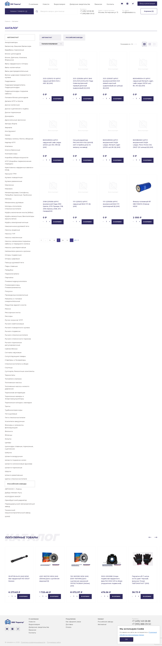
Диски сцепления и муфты (17, 109)
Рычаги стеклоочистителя (16, 335)
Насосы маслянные (13, 237)
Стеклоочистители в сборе (16, 364)
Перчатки (9, 277)
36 (136, 44)
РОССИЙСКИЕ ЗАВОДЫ (16, 484)
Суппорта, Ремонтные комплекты (19, 371)
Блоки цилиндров (13, 54)
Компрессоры (11, 154)
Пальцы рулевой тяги (14, 263)
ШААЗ (7, 516)
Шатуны (8, 453)
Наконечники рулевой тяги (17, 226)
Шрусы (8, 471)
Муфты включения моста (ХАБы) (19, 212)
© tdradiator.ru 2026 (12, 642)
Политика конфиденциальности (33, 642)
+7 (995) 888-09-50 (87, 14)
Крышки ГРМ (10, 174)
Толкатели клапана (13, 379)
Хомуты (8, 439)
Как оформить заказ (73, 622)
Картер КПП (10, 142)
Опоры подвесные (13, 255)
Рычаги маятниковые (14, 324)
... (45, 240)
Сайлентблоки (11, 349)
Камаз (7, 135)
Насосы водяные (12, 230)
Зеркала (8, 127)
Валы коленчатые (12, 67)
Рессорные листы (13, 312)
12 (132, 44)
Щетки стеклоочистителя (16, 479)
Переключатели (12, 274)
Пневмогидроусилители (16, 281)
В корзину (57, 99)
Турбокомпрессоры (13, 410)
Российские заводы (105, 622)
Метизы (8, 199)
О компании (33, 4)
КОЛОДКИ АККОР (12, 496)
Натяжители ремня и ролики (17, 251)
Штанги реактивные (14, 475)
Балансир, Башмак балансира (18, 46)
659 (75, 240)
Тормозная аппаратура (15, 393)
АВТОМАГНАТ (13, 37)
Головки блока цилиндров (16, 97)
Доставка (69, 624)
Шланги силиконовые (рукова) (18, 464)
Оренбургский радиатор (16, 500)
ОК (126, 639)
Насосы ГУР (10, 234)
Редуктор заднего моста (15, 305)
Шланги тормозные (13, 468)
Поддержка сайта (54, 642)
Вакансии (98, 4)
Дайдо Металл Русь (13, 493)
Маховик (9, 189)
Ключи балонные (12, 150)
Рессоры (9, 316)
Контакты (110, 4)
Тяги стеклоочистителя (15, 418)
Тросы (7, 406)
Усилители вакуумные (15, 421)
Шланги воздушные (14, 456)
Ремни (8, 309)
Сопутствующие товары (15, 356)
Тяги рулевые (11, 414)
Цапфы (8, 443)
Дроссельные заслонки (15, 120)
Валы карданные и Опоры (16, 64)
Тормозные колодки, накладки (18, 403)
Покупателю (71, 619)
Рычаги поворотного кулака (17, 328)
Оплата (68, 627)
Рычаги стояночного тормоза (18, 339)
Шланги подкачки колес (15, 460)
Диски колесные (12, 105)
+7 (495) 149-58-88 (87, 11)
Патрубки (9, 270)
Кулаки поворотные (14, 177)
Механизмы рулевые (14, 202)
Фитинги (9, 431)
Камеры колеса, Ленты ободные (19, 139)
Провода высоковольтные (16, 295)
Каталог (101, 619)
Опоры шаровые (12, 259)
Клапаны (9, 146)
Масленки (9, 185)
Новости (46, 4)
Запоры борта (11, 124)
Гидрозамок (10, 81)
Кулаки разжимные (13, 181)
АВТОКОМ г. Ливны (13, 489)
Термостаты (10, 375)
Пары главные (11, 266)
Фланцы (8, 435)
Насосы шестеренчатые (15, 247)
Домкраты (9, 116)
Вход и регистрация (147, 3)
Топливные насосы (13, 383)
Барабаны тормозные (14, 50)
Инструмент (10, 131)
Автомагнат (102, 624)
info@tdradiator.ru (128, 12)
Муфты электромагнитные (16, 222)
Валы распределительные (16, 71)
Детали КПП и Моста (14, 101)
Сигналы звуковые (13, 352)
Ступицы (9, 368)
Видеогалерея (59, 4)
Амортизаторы (11, 42)
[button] (150, 537)
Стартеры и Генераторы (15, 360)
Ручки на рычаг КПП (14, 320)
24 (134, 44)
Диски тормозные (13, 112)
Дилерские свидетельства (80, 4)
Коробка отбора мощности (16, 157)
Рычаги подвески (12, 331)
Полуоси (9, 291)
